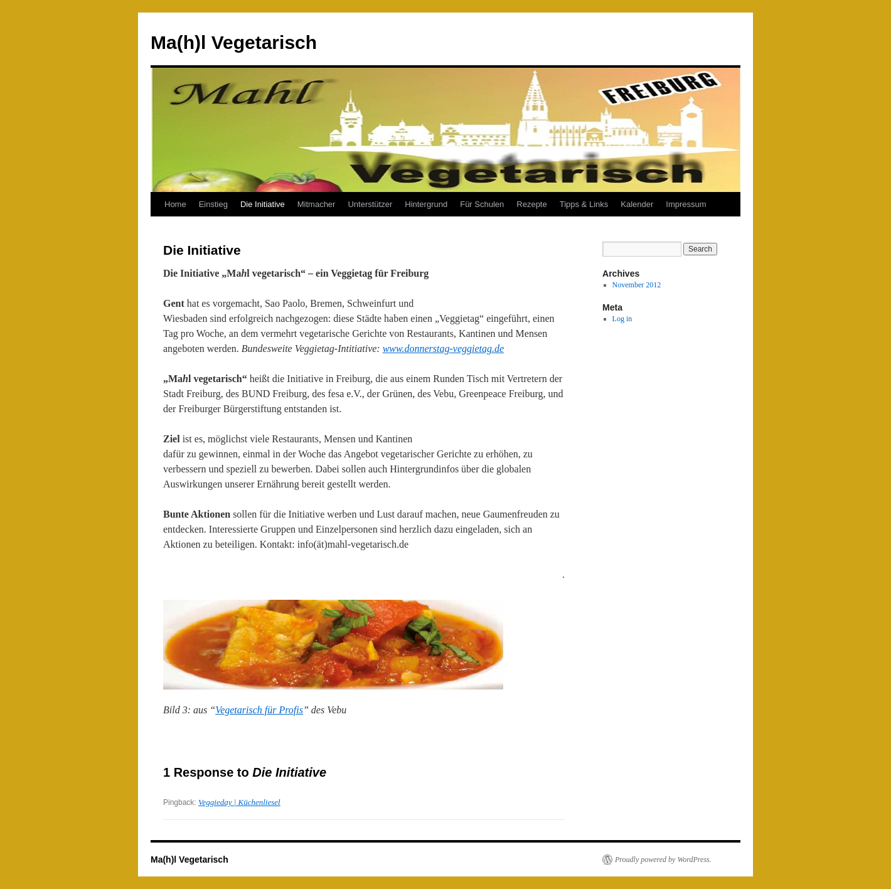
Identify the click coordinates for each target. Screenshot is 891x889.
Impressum (686, 204)
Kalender (637, 204)
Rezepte (531, 204)
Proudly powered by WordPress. (663, 859)
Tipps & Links (584, 204)
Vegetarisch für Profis (259, 710)
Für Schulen (482, 204)
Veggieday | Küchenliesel (239, 802)
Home (175, 204)
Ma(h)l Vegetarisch (234, 42)
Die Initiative (262, 204)
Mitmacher (316, 204)
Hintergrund (426, 204)
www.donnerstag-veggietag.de (443, 348)
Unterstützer (370, 204)
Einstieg (213, 204)
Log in (622, 318)
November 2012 (636, 284)
